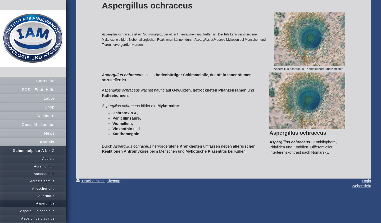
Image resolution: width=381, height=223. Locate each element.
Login (366, 181)
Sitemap (113, 181)
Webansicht (361, 186)
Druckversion (90, 181)
